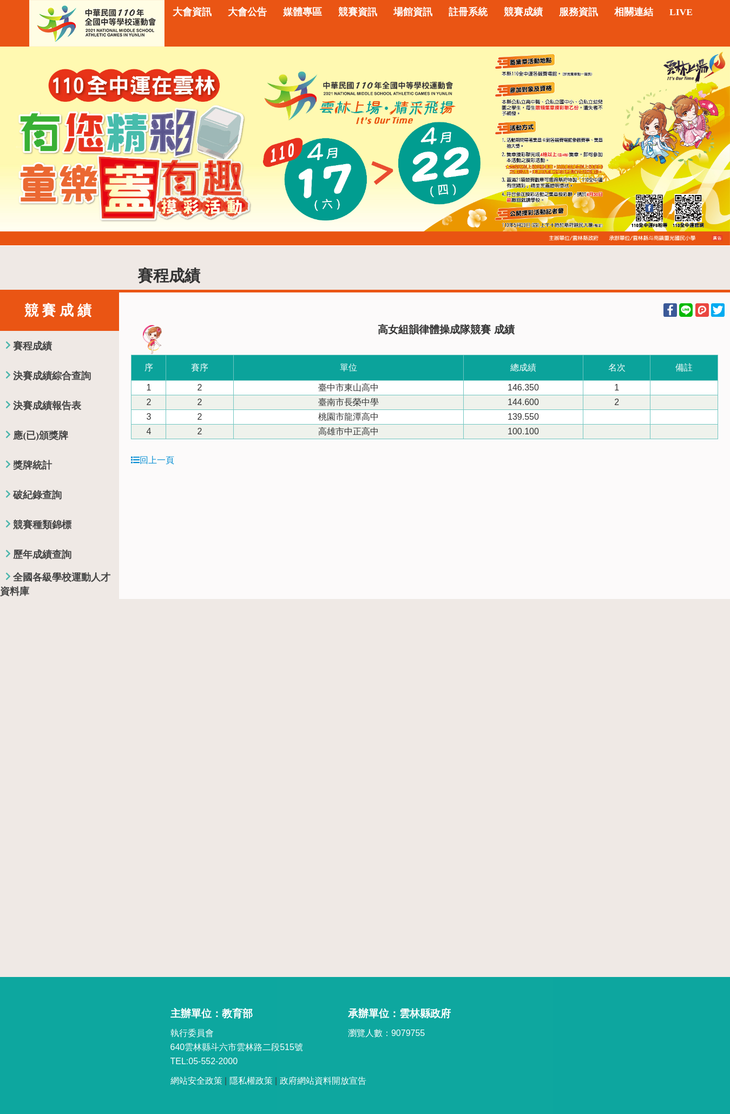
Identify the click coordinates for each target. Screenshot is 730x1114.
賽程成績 (32, 346)
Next (711, 146)
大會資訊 (192, 11)
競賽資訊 (357, 11)
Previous (19, 146)
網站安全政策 (196, 1080)
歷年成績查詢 (42, 554)
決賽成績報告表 (47, 405)
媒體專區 (302, 11)
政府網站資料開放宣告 (323, 1080)
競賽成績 (523, 11)
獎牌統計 (32, 465)
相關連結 (633, 11)
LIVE (681, 11)
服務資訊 (578, 11)
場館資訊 (412, 11)
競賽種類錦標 (42, 524)
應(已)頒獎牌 (40, 435)
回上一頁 (152, 460)
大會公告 (247, 11)
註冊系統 (468, 11)
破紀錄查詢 (37, 495)
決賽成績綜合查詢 (52, 375)
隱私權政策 (251, 1080)
